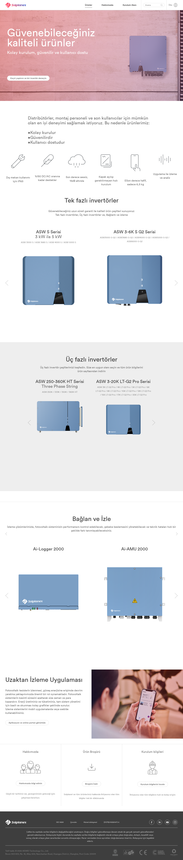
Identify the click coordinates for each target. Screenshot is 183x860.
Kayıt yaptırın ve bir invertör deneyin (28, 78)
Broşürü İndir (91, 783)
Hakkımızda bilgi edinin (30, 783)
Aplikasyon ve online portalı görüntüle (27, 722)
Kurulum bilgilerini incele (153, 784)
